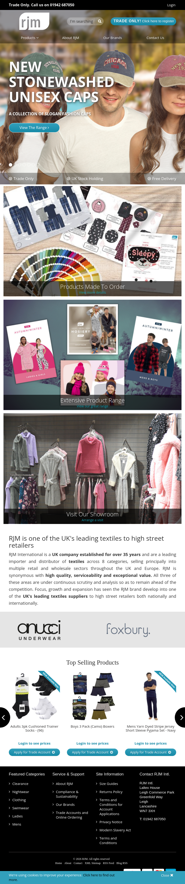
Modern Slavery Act (115, 830)
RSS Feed (108, 863)
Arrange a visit (92, 520)
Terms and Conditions (108, 840)
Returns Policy (110, 791)
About (67, 863)
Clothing (19, 799)
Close (167, 875)
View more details (92, 293)
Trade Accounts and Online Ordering (72, 815)
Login (171, 5)
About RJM (70, 37)
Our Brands (112, 37)
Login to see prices (34, 743)
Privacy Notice (110, 822)
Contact (78, 863)
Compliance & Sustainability (67, 794)
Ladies (17, 816)
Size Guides (108, 783)
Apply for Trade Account (34, 752)
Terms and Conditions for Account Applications (110, 806)
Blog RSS (122, 863)
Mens (16, 824)
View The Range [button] (34, 127)
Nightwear (20, 791)
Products (30, 37)
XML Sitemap (93, 863)
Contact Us (155, 37)
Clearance (20, 783)
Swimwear (20, 808)
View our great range (92, 406)
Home (58, 863)
